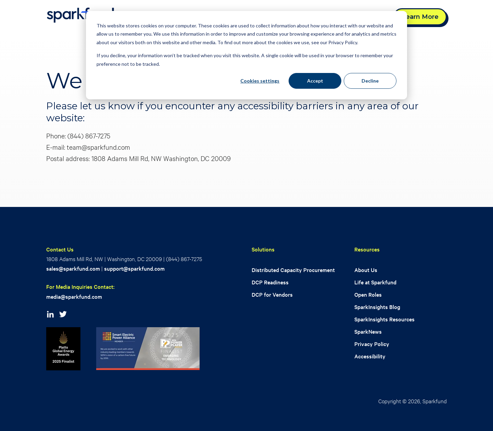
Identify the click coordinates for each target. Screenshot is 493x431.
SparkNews (368, 331)
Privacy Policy (371, 343)
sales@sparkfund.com (73, 268)
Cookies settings (259, 81)
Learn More (420, 17)
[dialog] (246, 55)
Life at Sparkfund (375, 282)
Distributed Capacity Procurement (293, 269)
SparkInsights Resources (384, 319)
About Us (365, 269)
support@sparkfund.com (134, 268)
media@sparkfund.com (74, 296)
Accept (315, 81)
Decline (370, 81)
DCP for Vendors (272, 294)
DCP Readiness (270, 282)
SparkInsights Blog (377, 306)
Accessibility (369, 356)
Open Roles (368, 294)
